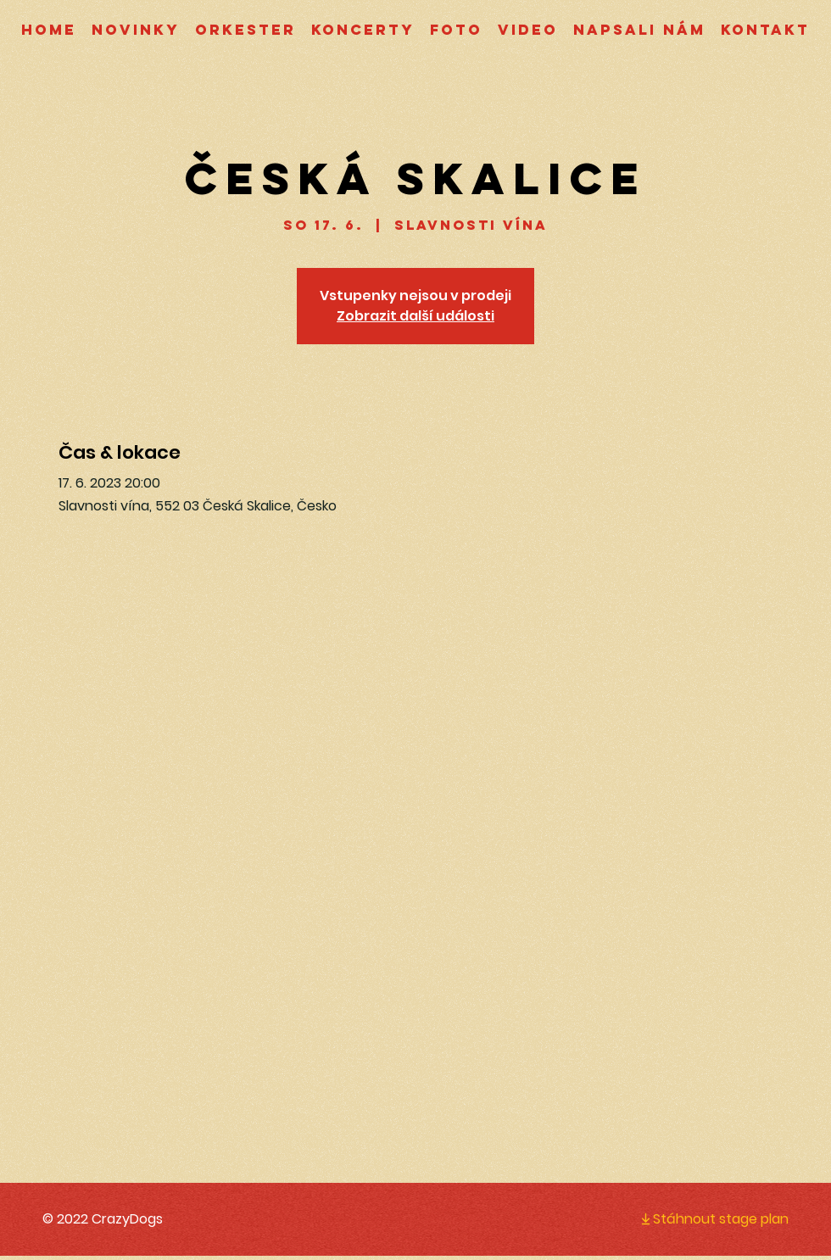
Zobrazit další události (415, 316)
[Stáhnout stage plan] (700, 1218)
